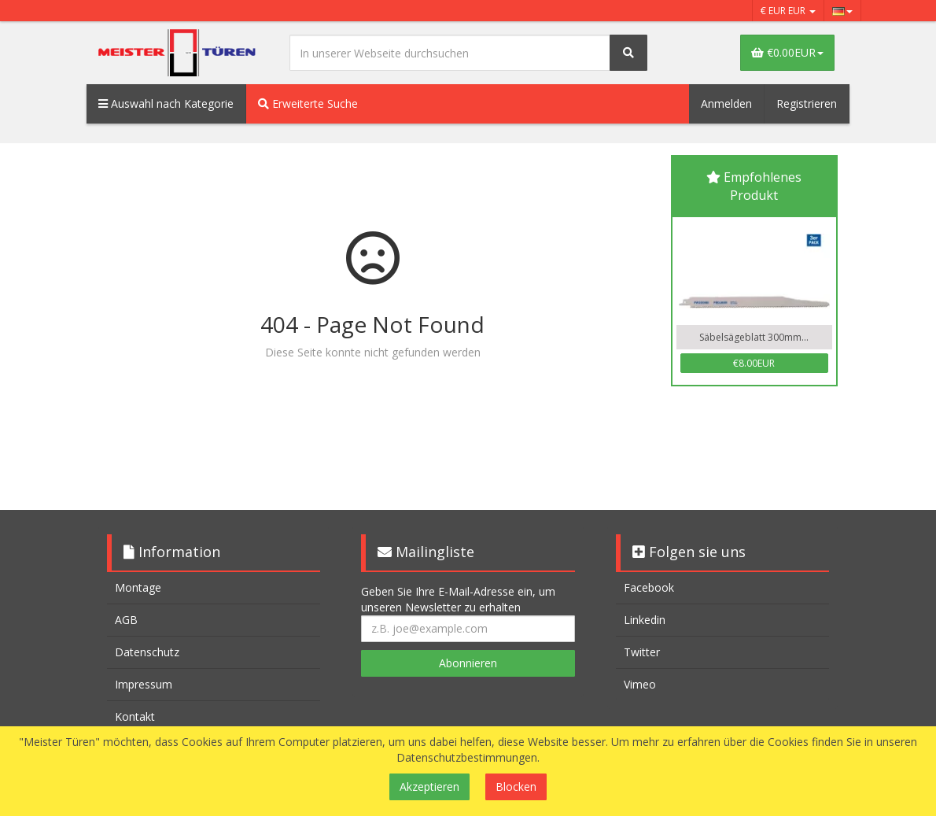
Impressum (143, 684)
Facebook (649, 587)
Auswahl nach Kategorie (166, 103)
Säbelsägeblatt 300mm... (754, 337)
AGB (126, 619)
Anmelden (726, 103)
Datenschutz (147, 651)
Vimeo (640, 684)
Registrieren (806, 103)
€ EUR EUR (788, 10)
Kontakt (135, 716)
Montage (138, 587)
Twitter (642, 651)
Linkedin (644, 619)
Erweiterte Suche (308, 103)
